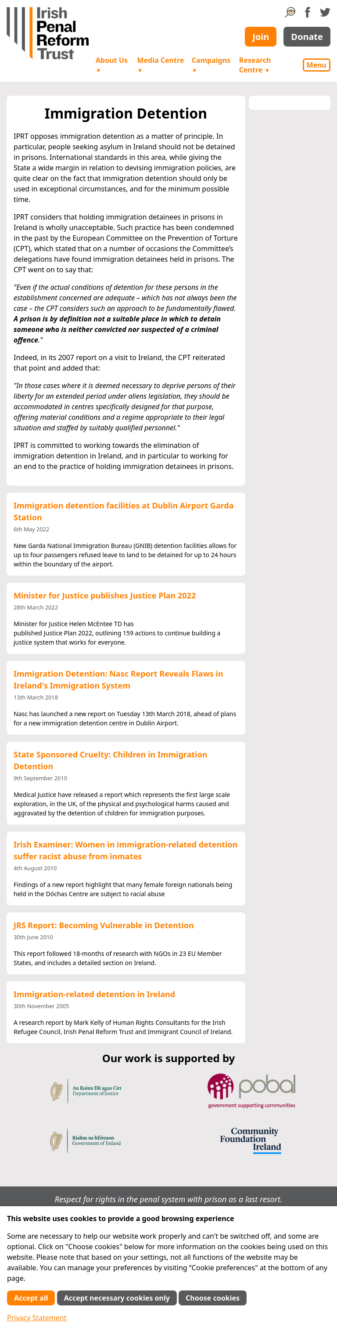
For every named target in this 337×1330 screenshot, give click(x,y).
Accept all (31, 1298)
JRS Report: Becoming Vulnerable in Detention (104, 925)
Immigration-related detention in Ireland (94, 994)
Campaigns (211, 64)
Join (260, 37)
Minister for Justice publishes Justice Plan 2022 (105, 595)
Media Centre (160, 64)
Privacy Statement (37, 1318)
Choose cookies (213, 1298)
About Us (112, 64)
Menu (316, 65)
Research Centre (255, 65)
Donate (307, 37)
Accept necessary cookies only (117, 1298)
